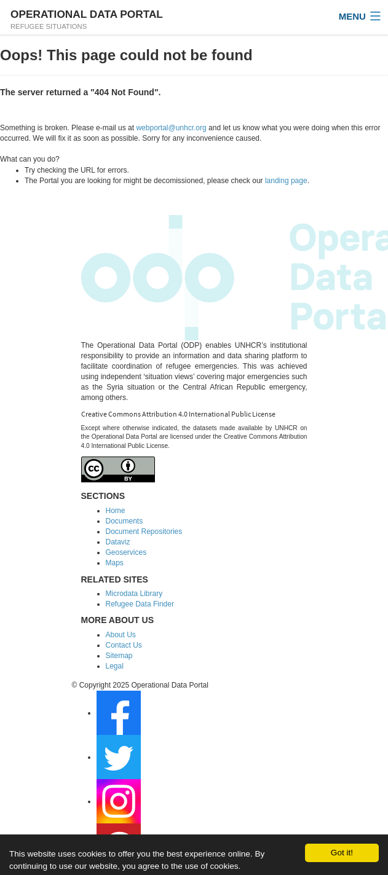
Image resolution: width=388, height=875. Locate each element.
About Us (121, 634)
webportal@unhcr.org (171, 128)
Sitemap (119, 655)
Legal (115, 666)
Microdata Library (134, 593)
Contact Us (124, 645)
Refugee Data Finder (140, 604)
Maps (115, 563)
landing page (286, 180)
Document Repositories (144, 531)
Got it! (342, 852)
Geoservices (126, 552)
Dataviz (118, 542)
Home (115, 510)
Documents (124, 521)
